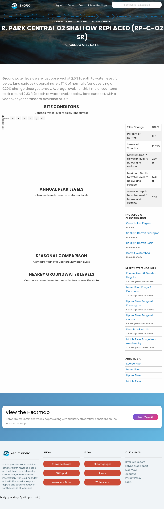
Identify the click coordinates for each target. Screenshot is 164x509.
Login (128, 482)
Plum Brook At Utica (140, 331)
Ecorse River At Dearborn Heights (142, 277)
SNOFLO (25, 6)
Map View (145, 417)
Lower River (133, 369)
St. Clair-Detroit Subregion (142, 235)
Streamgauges (102, 464)
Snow (71, 5)
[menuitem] (59, 6)
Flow (81, 5)
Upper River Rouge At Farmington (140, 305)
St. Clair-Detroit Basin (139, 245)
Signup (59, 5)
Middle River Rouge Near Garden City (141, 343)
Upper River (133, 375)
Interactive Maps (97, 5)
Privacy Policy (133, 478)
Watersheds (102, 482)
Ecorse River (134, 363)
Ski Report (61, 473)
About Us (130, 474)
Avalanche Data (61, 482)
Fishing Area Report (136, 466)
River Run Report (135, 462)
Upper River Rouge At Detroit (139, 319)
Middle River (133, 381)
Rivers (102, 473)
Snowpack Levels (61, 464)
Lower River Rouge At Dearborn (140, 291)
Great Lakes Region (138, 225)
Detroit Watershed (138, 255)
